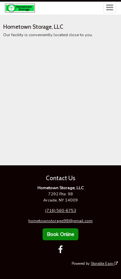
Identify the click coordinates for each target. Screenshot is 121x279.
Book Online (60, 234)
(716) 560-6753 (60, 210)
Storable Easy (104, 263)
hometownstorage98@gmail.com (60, 221)
